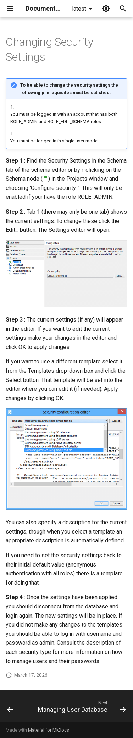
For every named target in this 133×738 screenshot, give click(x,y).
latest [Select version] (79, 8)
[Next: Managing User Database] (81, 708)
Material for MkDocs (48, 730)
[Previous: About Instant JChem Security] (9, 708)
